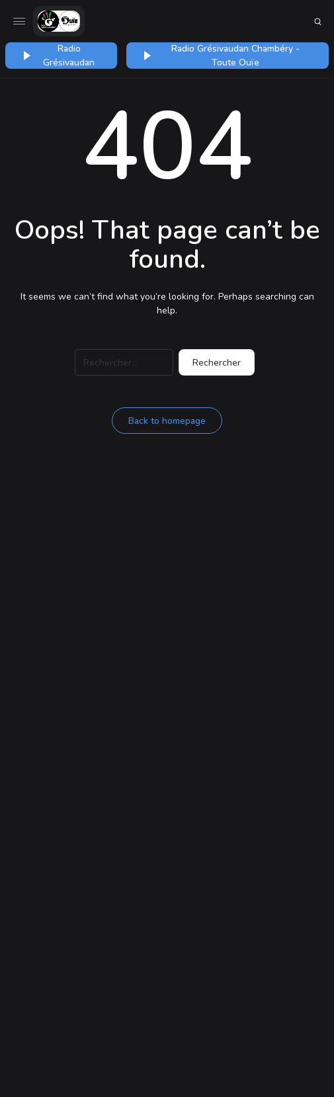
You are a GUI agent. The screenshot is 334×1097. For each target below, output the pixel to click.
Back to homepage (167, 421)
